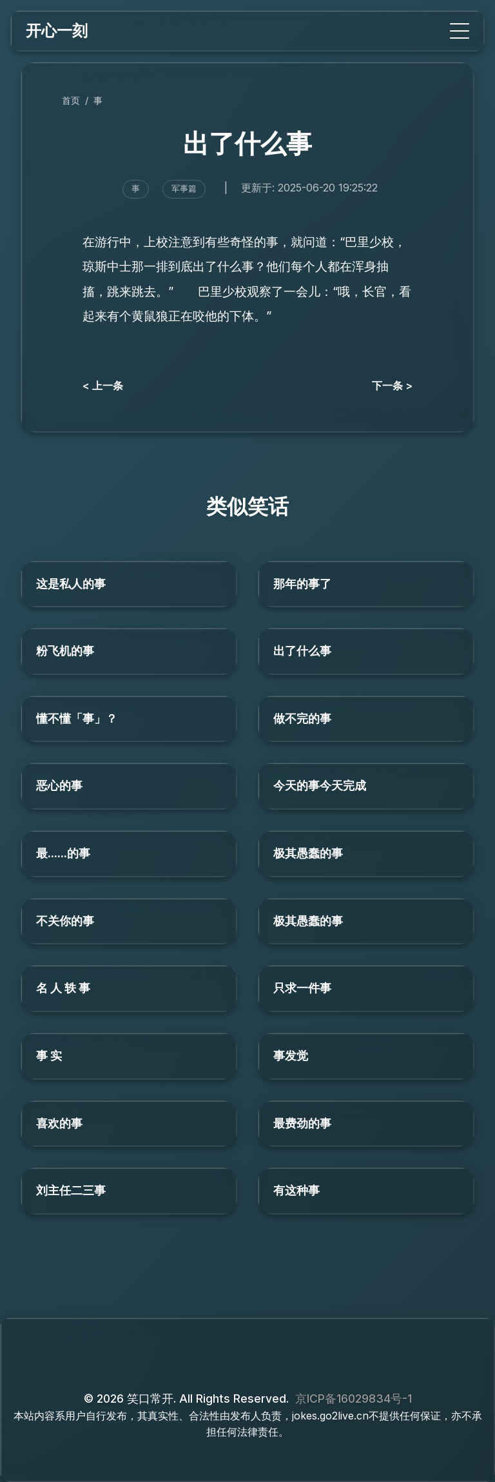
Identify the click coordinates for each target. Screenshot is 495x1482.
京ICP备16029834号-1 (353, 1398)
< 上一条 (102, 385)
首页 (71, 100)
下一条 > (392, 385)
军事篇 (184, 188)
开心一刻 (57, 30)
